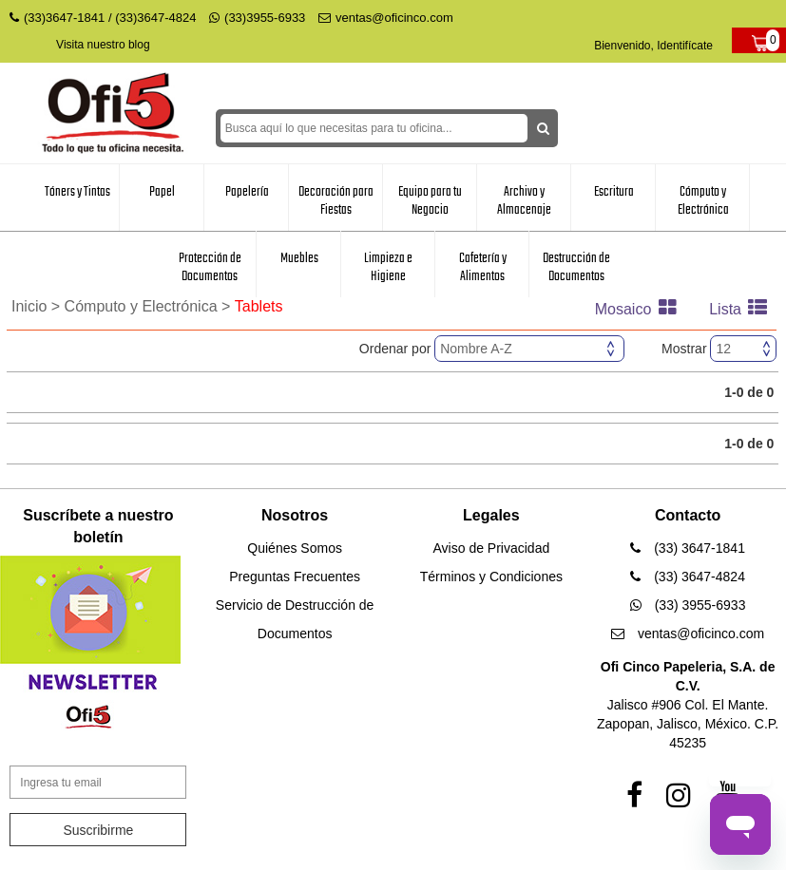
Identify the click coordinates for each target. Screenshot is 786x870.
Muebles (299, 258)
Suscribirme (98, 830)
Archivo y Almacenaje (524, 200)
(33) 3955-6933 (688, 605)
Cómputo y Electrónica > (150, 306)
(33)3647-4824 (155, 17)
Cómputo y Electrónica (703, 200)
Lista (742, 309)
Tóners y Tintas (77, 191)
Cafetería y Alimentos (483, 267)
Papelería (247, 191)
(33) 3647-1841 (687, 548)
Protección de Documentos (210, 267)
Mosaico (640, 309)
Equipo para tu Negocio (430, 200)
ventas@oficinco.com (385, 17)
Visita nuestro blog (103, 44)
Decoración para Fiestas (336, 200)
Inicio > (38, 306)
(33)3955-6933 (257, 17)
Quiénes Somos (294, 548)
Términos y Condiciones (491, 576)
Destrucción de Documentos (576, 267)
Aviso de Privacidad (491, 548)
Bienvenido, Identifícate (653, 45)
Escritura (614, 191)
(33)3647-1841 (64, 17)
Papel (162, 191)
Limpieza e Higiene (388, 267)
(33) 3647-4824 (687, 576)
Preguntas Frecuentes (294, 576)
